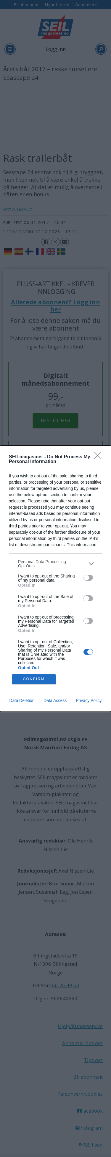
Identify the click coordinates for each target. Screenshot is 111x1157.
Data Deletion (22, 700)
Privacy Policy (89, 700)
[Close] (99, 457)
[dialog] (55, 579)
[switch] (88, 578)
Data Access (55, 700)
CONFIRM (34, 679)
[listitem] (55, 564)
